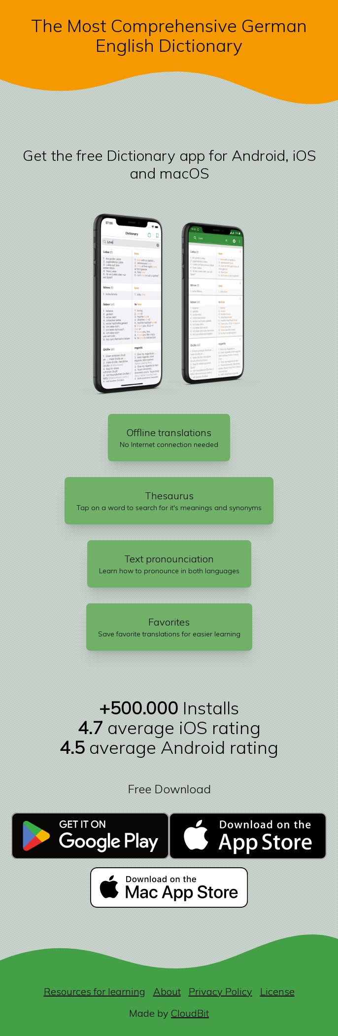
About (167, 991)
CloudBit (190, 1013)
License (277, 991)
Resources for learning (94, 991)
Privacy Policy (220, 991)
